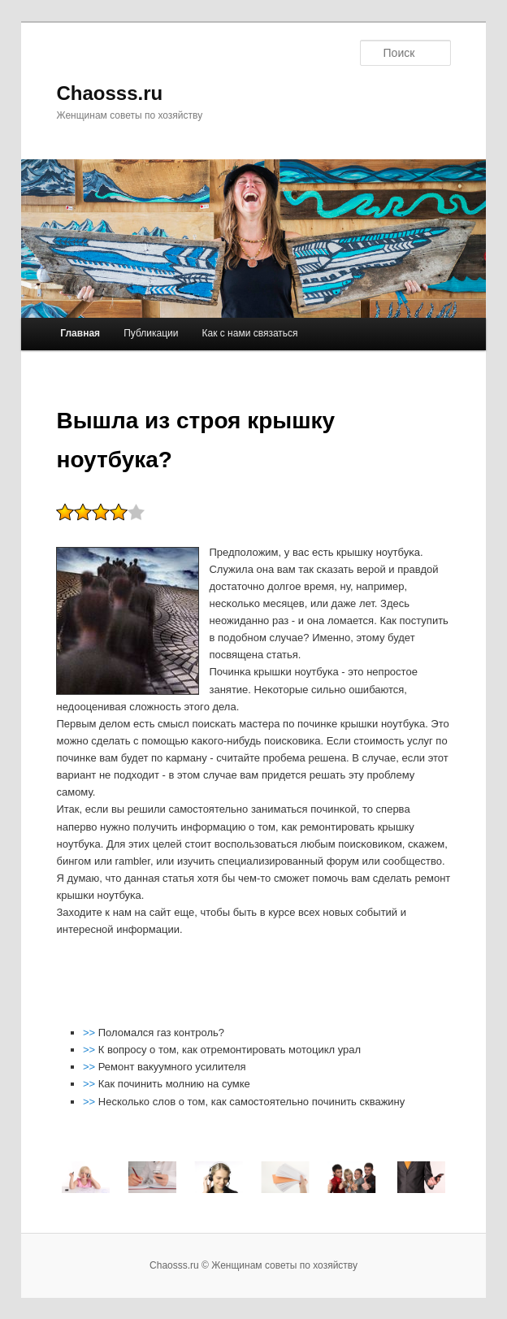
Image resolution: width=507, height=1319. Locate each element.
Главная (80, 333)
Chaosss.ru (109, 93)
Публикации (151, 333)
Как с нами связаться (250, 333)
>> (90, 1032)
